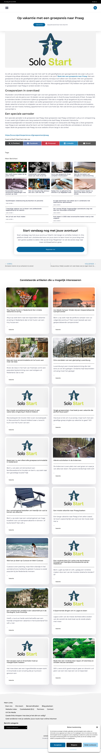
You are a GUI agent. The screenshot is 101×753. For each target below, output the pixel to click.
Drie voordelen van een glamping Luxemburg (71, 360)
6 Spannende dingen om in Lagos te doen (70, 611)
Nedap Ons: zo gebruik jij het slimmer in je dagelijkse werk (61, 191)
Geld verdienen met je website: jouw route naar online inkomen (31, 719)
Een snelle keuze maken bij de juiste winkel (16, 174)
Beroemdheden (32, 706)
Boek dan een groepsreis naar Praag (72, 76)
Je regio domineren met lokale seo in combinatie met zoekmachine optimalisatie (71, 201)
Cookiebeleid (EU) (27, 709)
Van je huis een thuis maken (15, 216)
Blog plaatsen (47, 706)
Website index (11, 709)
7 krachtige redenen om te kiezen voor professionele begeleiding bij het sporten (24, 209)
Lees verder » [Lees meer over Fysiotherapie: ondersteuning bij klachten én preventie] (10, 203)
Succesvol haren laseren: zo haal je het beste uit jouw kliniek (83, 192)
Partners (40, 709)
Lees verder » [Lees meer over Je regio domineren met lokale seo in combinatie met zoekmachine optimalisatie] (57, 205)
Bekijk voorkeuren (90, 745)
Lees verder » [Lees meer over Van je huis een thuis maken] (10, 219)
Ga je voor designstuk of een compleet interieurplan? (61, 174)
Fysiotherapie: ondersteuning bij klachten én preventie (24, 200)
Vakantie (39, 25)
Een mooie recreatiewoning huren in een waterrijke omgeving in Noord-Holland (23, 411)
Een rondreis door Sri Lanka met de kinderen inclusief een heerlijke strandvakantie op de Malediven (71, 562)
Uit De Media (11, 712)
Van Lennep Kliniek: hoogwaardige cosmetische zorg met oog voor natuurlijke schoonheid (72, 209)
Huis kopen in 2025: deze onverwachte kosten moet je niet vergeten (73, 217)
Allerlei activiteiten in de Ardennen (67, 460)
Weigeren (74, 745)
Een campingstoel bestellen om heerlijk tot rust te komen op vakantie (27, 511)
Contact (50, 709)
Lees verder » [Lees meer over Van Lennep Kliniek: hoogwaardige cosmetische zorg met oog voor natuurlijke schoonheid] (57, 212)
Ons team (19, 706)
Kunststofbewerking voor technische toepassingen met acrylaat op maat (16, 192)
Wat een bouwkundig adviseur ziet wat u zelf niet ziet (38, 191)
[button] (97, 727)
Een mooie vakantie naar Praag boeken (69, 510)
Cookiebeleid (73, 749)
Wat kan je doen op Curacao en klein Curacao (25, 561)
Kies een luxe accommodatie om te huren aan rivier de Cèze (25, 361)
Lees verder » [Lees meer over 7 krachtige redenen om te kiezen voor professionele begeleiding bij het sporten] (10, 212)
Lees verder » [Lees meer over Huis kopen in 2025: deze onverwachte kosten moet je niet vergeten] (57, 220)
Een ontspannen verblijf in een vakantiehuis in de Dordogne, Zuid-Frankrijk (26, 611)
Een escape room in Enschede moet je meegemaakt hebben (22, 661)
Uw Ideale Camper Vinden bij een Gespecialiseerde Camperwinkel (73, 311)
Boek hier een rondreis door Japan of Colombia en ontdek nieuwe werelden (73, 661)
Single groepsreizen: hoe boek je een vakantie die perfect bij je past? (73, 411)
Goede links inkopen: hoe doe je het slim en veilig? (26, 716)
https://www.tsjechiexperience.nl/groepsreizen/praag (27, 135)
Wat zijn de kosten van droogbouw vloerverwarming (84, 174)
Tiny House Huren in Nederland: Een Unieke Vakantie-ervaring (24, 311)
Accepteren (58, 745)
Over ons (8, 706)
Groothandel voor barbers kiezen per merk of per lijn (37, 174)
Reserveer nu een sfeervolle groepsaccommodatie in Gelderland (27, 461)
